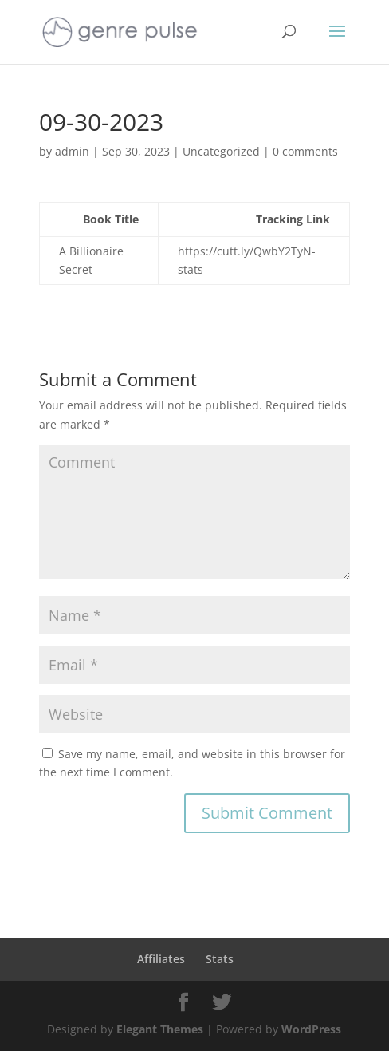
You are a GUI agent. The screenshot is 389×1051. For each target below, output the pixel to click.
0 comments (305, 151)
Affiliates (161, 958)
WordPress (311, 1029)
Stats (220, 958)
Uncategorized (221, 151)
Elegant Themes (159, 1029)
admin (72, 151)
